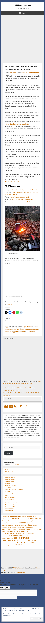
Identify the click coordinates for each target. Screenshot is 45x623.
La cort (7, 495)
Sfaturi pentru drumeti (11, 503)
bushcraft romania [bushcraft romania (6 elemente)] (34, 519)
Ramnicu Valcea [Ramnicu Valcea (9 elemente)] (25, 534)
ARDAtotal (24, 72)
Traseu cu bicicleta (10, 506)
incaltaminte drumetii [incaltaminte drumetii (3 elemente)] (6, 527)
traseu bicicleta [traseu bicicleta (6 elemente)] (7, 538)
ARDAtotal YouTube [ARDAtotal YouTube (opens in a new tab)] (12, 181)
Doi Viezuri (8, 470)
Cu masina (8, 487)
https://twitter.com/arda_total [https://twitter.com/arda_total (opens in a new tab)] (19, 197)
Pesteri (7, 501)
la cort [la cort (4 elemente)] (22, 527)
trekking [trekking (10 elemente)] (33, 543)
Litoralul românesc (10, 497)
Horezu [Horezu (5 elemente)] (35, 525)
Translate (15, 464)
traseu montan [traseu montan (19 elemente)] (28, 540)
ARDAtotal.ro (22, 5)
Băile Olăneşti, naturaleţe (12, 472)
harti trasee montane (30, 329)
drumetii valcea (25, 328)
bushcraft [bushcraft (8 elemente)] (15, 519)
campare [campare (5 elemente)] (18, 521)
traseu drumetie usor (19, 331)
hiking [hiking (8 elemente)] (29, 525)
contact (9, 304)
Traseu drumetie (9, 508)
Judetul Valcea (9, 493)
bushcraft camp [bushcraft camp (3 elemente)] (23, 518)
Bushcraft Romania (10, 485)
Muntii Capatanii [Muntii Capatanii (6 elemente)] (8, 529)
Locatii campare (9, 499)
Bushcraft (7, 483)
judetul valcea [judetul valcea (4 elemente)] (16, 527)
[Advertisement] (22, 38)
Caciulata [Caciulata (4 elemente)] (4, 521)
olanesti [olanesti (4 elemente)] (28, 529)
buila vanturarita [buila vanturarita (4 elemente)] (6, 518)
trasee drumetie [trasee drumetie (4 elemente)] (6, 536)
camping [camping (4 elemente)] (24, 521)
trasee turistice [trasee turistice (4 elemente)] (27, 536)
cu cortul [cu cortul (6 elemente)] (5, 523)
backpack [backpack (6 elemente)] (5, 516)
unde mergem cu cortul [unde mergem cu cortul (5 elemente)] (9, 545)
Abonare (8, 453)
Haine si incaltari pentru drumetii (14, 489)
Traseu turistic (9, 510)
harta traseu (32, 328)
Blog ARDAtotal (28, 326)
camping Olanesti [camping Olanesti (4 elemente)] (32, 521)
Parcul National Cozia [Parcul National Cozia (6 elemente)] (10, 534)
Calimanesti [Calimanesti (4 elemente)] (11, 521)
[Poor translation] (7, 588)
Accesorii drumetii (10, 479)
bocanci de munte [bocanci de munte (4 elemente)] (27, 516)
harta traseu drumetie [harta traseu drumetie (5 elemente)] (19, 525)
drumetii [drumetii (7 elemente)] (30, 523)
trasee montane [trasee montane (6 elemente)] (17, 536)
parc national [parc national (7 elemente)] (36, 529)
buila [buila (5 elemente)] (34, 516)
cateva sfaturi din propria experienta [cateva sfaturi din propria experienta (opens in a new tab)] (16, 124)
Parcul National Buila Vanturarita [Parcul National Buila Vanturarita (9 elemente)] (16, 531)
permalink (12, 333)
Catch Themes (20, 573)
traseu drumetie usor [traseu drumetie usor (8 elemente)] (10, 540)
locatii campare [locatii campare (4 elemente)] (28, 527)
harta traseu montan (18, 329)
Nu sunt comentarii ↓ (34, 72)
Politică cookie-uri (7, 615)
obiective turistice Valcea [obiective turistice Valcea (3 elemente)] (19, 529)
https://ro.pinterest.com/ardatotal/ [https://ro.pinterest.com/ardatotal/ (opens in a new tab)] (22, 199)
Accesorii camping (10, 477)
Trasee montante (9, 505)
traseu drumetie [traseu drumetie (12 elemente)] (21, 538)
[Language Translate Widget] (12, 462)
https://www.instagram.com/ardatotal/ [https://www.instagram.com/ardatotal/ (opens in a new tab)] (24, 190)
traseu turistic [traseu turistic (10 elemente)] (23, 543)
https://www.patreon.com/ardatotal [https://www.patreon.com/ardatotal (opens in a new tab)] (22, 202)
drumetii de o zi (16, 328)
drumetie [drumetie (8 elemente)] (22, 523)
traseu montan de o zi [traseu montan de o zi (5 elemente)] (9, 543)
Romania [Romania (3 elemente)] (36, 533)
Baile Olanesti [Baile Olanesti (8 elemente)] (15, 516)
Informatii (7, 491)
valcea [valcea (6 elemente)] (20, 545)
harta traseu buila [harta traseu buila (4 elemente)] (7, 525)
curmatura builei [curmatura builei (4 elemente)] (13, 523)
